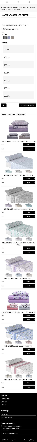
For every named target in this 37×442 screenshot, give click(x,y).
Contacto (4, 404)
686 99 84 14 (6, 431)
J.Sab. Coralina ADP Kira (18, 380)
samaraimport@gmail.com (10, 433)
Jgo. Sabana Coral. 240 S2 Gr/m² (18, 142)
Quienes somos (6, 398)
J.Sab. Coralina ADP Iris (18, 346)
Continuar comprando (27, 105)
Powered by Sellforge (29, 440)
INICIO (3, 7)
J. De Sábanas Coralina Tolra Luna (18, 244)
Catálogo (4, 401)
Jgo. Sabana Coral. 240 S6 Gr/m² (18, 312)
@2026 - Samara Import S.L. (9, 440)
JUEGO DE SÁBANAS (12, 7)
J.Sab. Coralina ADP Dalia (18, 175)
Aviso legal (5, 414)
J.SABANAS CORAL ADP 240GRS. (27, 7)
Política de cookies (7, 417)
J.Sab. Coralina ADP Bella (18, 209)
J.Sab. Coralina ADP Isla (18, 279)
